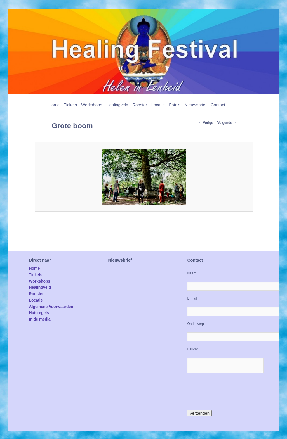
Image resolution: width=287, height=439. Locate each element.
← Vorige (206, 123)
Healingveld (117, 104)
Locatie (158, 104)
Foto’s (174, 104)
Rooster (139, 104)
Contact (218, 104)
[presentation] (229, 391)
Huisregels (39, 312)
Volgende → (226, 123)
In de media (39, 319)
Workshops (91, 104)
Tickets (70, 104)
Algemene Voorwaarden (51, 306)
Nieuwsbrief (195, 104)
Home (54, 104)
